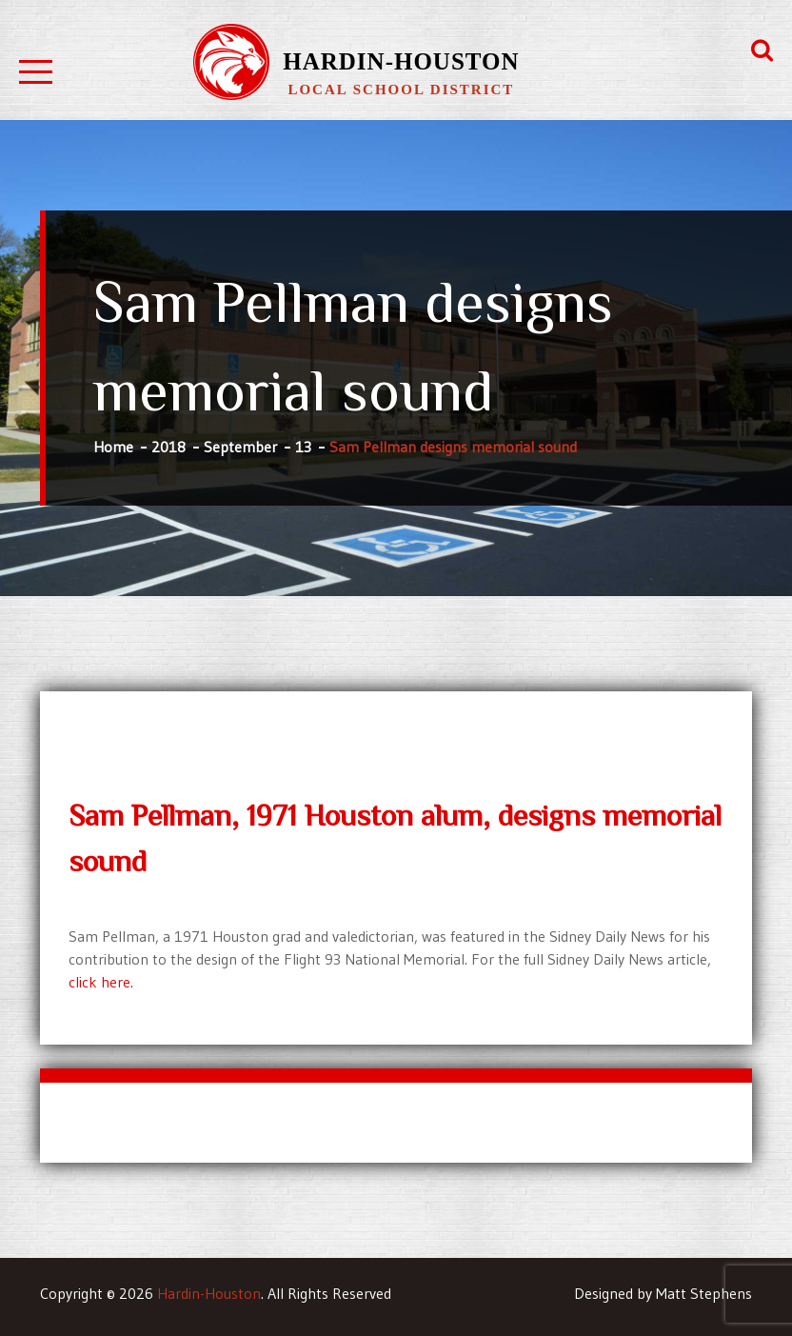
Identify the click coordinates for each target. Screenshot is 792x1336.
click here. (101, 981)
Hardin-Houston (401, 61)
